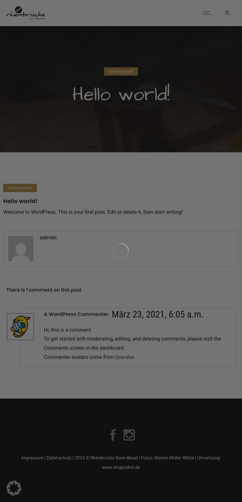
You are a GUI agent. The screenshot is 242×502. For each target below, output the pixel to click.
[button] (14, 488)
